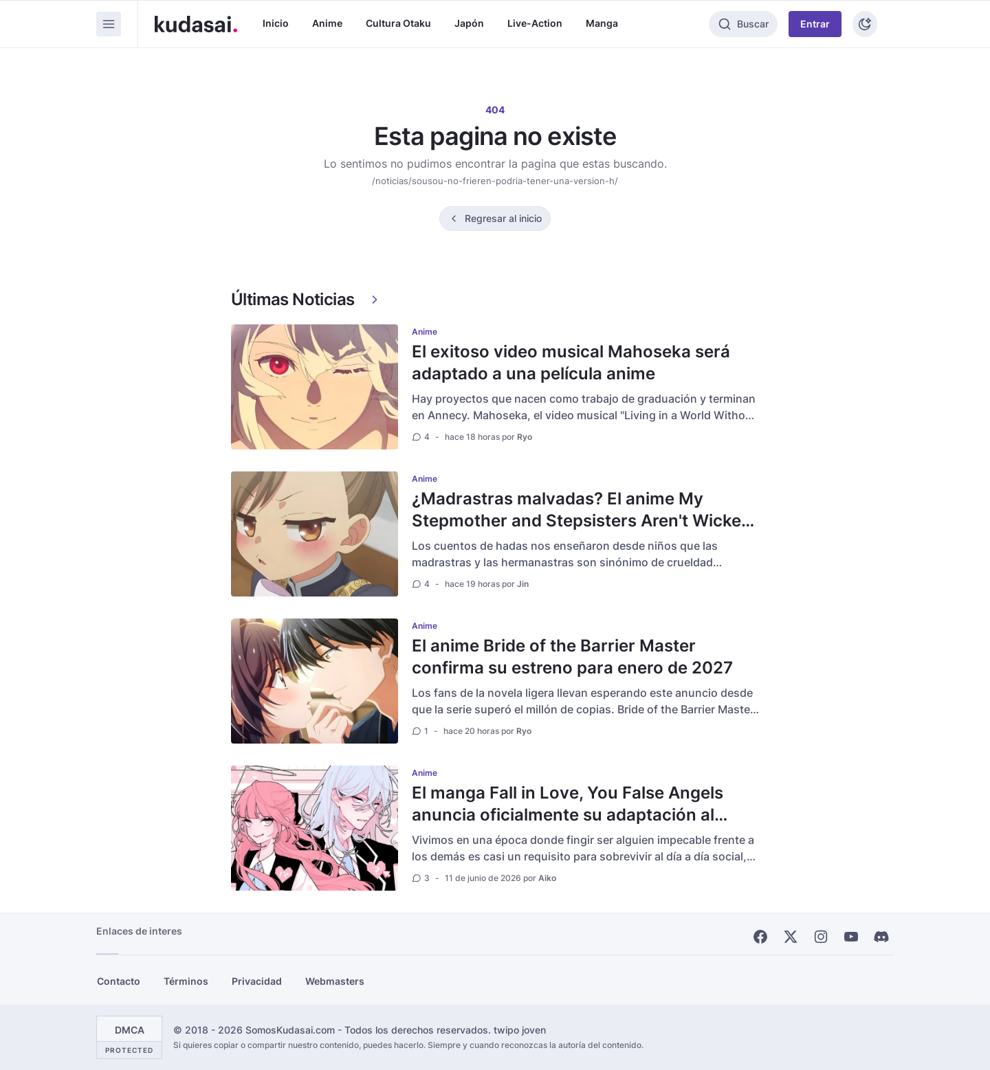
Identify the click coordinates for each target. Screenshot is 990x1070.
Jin (523, 584)
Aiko (547, 878)
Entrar (815, 24)
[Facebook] (760, 936)
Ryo (524, 437)
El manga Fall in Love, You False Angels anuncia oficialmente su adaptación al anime (567, 815)
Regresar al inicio (503, 218)
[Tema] (864, 24)
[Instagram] (820, 936)
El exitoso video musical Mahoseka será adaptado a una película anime (571, 362)
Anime (327, 23)
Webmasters (334, 981)
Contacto (118, 981)
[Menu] (108, 24)
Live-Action (534, 23)
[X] (790, 936)
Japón (469, 23)
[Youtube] (851, 936)
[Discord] (881, 936)
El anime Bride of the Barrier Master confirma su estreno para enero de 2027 (572, 657)
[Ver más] (374, 299)
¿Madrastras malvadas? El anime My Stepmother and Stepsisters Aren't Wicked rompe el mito (581, 521)
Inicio (276, 23)
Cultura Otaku (398, 23)
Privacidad (257, 981)
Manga (602, 23)
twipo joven (520, 1030)
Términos (186, 981)
